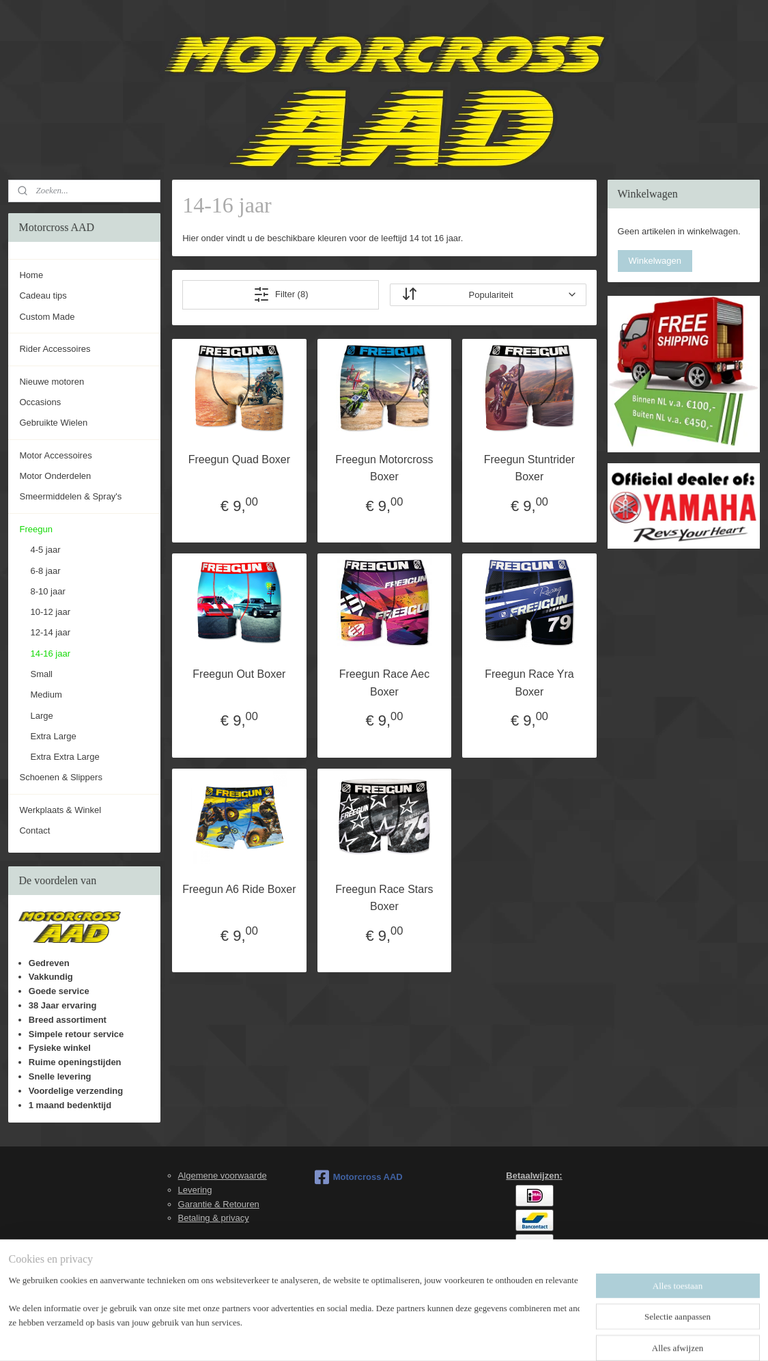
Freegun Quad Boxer (238, 459)
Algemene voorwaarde (222, 1175)
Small (41, 674)
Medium (45, 694)
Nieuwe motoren (51, 381)
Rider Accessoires (54, 349)
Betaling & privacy (213, 1218)
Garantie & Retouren (218, 1204)
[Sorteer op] (487, 294)
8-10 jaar (47, 591)
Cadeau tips (42, 295)
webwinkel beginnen (415, 1336)
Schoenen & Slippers (60, 777)
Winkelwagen (655, 261)
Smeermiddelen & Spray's (70, 496)
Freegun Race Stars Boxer (384, 898)
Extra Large (53, 736)
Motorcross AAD (359, 1177)
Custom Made (46, 317)
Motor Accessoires (55, 455)
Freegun (35, 529)
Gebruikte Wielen (53, 422)
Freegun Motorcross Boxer (384, 468)
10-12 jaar (50, 612)
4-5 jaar (45, 550)
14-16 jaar (50, 653)
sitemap (346, 1336)
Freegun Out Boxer (239, 674)
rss (370, 1336)
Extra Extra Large (64, 757)
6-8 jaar (45, 571)
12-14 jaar (50, 632)
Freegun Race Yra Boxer (529, 683)
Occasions (40, 402)
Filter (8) (280, 294)
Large (41, 716)
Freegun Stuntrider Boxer (528, 468)
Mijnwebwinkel (521, 1336)
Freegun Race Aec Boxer (384, 683)
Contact (34, 830)
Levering (195, 1190)
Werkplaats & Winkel (60, 810)
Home (31, 275)
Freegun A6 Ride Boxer (239, 889)
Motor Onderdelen (55, 476)
